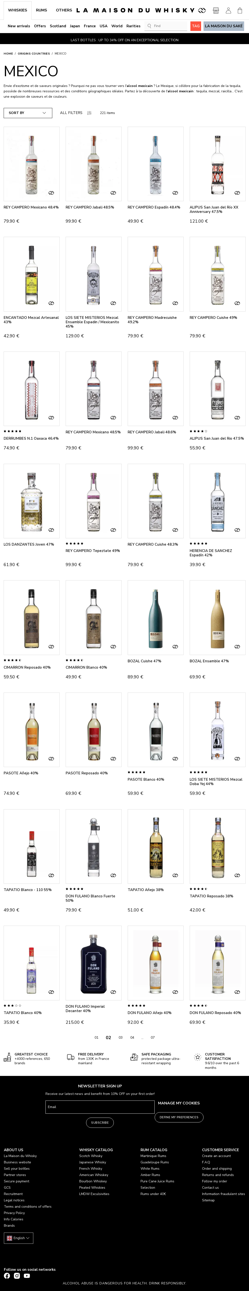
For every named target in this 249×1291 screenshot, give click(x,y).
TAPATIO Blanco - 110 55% (28, 889)
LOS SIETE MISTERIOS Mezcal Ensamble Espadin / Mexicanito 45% (92, 322)
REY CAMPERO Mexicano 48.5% (93, 432)
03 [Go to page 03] (121, 1037)
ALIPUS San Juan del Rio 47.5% (217, 438)
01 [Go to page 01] (96, 1037)
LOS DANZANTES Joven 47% (29, 544)
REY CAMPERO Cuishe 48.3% (153, 544)
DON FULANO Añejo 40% (149, 1012)
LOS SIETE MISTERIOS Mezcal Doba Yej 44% (216, 781)
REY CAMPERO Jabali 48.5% (90, 207)
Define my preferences (179, 1117)
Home (8, 54)
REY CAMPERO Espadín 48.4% (154, 207)
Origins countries (34, 54)
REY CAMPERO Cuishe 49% (213, 317)
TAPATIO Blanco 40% (23, 1012)
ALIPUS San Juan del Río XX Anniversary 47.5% (214, 209)
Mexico (61, 54)
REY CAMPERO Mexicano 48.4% (31, 207)
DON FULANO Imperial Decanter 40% (85, 1008)
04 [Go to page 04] (132, 1037)
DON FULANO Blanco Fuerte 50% (90, 898)
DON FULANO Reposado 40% (215, 1012)
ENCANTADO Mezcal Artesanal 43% (31, 319)
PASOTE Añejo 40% (21, 773)
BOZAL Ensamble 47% (209, 661)
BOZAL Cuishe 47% (144, 661)
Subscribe (100, 1123)
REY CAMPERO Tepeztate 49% (93, 550)
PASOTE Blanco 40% (146, 779)
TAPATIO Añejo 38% (146, 889)
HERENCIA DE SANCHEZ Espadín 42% (211, 553)
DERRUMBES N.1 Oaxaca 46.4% (31, 438)
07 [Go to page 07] (153, 1037)
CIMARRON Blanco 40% (86, 667)
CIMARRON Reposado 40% (27, 667)
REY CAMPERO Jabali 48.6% (152, 432)
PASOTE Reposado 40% (87, 773)
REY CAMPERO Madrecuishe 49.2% (152, 319)
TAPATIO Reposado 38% (211, 896)
